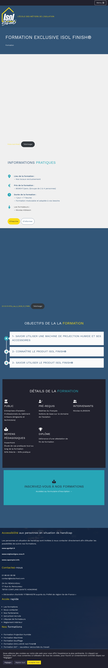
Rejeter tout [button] (20, 662)
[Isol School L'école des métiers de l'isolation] (28, 16)
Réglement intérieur (13, 622)
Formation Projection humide (17, 635)
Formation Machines (13, 638)
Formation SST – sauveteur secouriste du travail (26, 647)
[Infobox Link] (54, 488)
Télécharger (27, 144)
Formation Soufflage (13, 641)
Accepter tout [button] (34, 662)
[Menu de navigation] (100, 2)
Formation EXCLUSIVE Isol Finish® (20, 644)
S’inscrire (13, 221)
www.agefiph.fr (8, 548)
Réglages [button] (7, 662)
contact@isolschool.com (13, 578)
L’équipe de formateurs (15, 619)
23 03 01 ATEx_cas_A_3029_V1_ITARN (16, 306)
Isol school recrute (12, 616)
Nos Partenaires (11, 613)
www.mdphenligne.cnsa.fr (13, 554)
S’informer (28, 221)
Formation (9, 45)
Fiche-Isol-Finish (14, 144)
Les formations (11, 607)
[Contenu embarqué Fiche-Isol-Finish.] (54, 102)
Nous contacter (11, 610)
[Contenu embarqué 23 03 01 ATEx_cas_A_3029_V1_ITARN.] (54, 264)
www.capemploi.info (10, 560)
